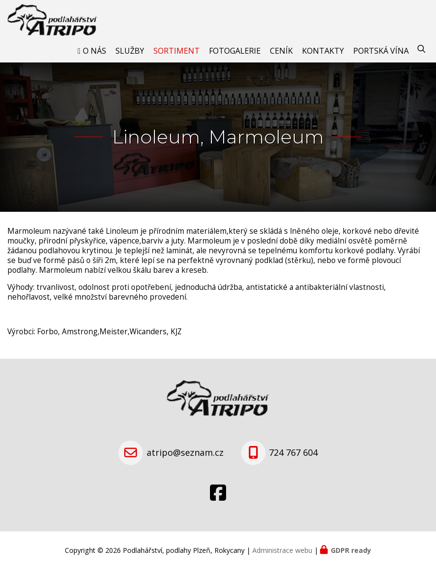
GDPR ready (351, 550)
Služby (129, 50)
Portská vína (381, 50)
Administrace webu (282, 550)
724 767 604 (293, 452)
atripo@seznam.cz (185, 452)
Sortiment (176, 50)
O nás (94, 50)
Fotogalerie (235, 50)
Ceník (281, 50)
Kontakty (323, 50)
